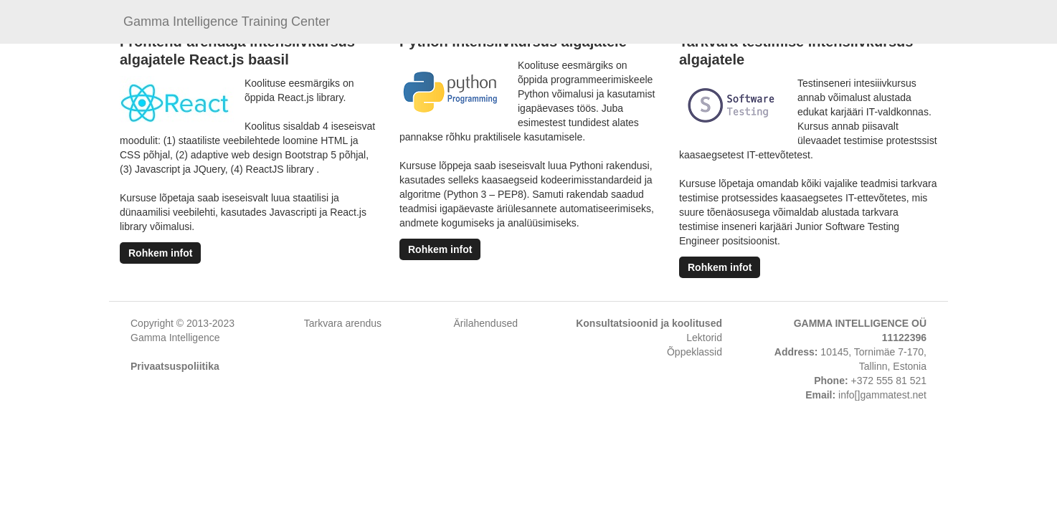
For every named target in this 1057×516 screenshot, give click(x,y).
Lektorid (704, 337)
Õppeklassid (694, 352)
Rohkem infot (160, 253)
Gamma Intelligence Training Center (226, 21)
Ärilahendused (485, 323)
